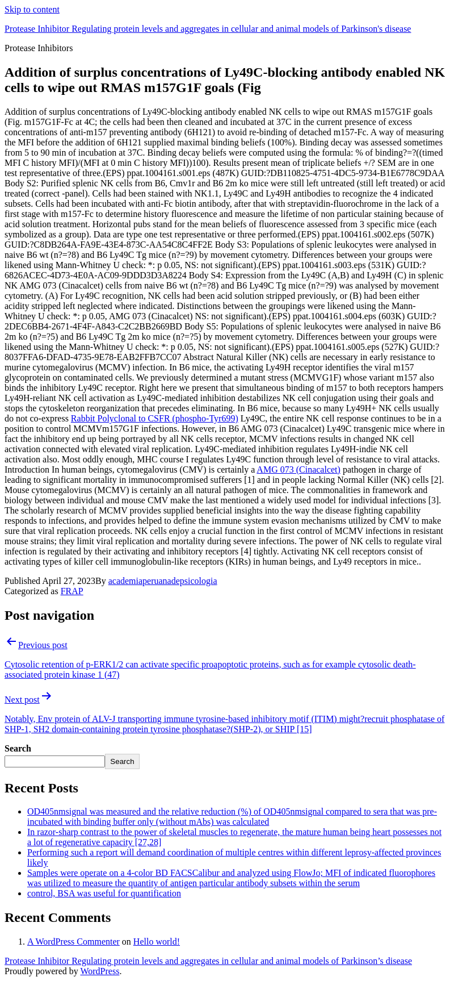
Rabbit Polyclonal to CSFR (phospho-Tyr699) (154, 418)
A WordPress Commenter (73, 941)
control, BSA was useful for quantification (104, 893)
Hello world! (156, 941)
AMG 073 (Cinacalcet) (298, 469)
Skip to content (32, 9)
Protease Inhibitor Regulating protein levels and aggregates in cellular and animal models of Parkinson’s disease (208, 961)
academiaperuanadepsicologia (162, 581)
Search (18, 748)
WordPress (99, 971)
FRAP (72, 591)
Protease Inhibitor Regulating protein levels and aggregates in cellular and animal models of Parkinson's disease (208, 29)
